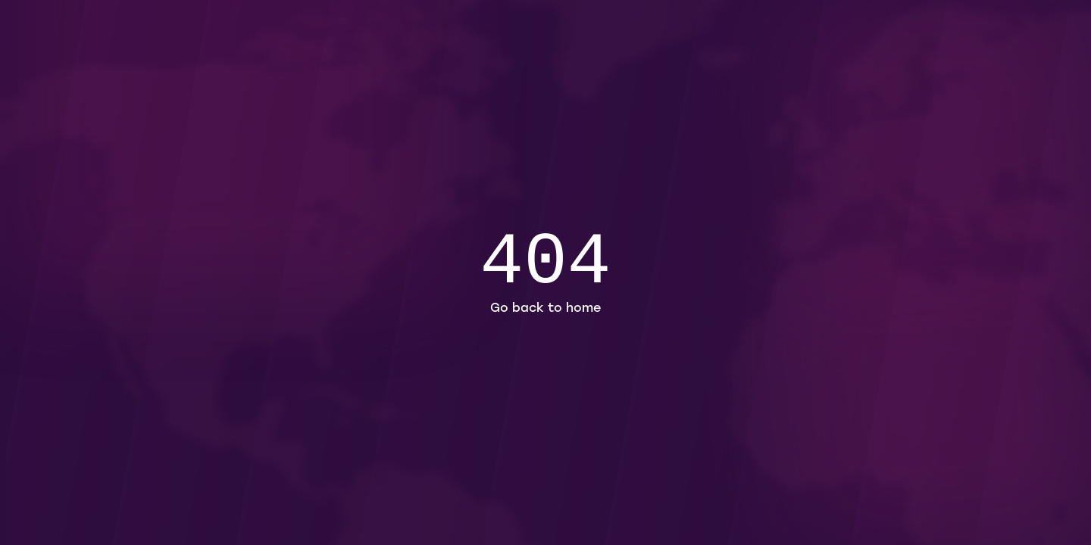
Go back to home (545, 309)
